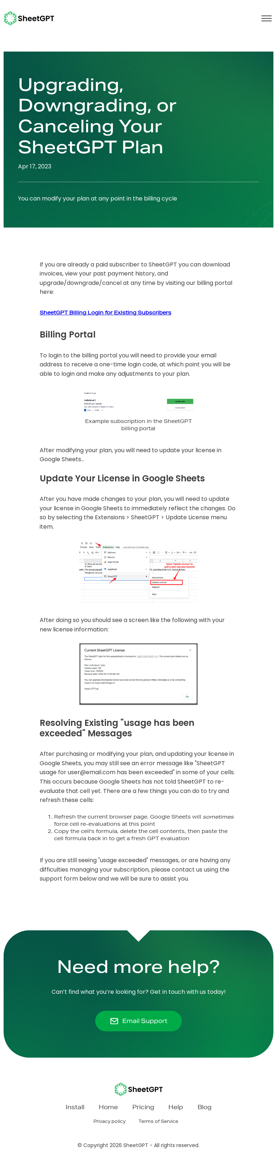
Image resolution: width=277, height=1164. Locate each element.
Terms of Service (158, 1122)
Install (75, 1108)
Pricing (143, 1108)
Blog (204, 1108)
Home (108, 1108)
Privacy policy (109, 1122)
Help (175, 1108)
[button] (266, 18)
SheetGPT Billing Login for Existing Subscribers (105, 313)
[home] (29, 18)
